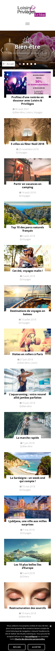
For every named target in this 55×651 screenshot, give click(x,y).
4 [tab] (31, 64)
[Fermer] (51, 627)
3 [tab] (27, 64)
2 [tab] (24, 64)
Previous (1, 54)
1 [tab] (20, 64)
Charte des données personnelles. (30, 640)
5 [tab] (35, 64)
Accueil (10, 63)
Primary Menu (27, 23)
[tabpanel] (27, 54)
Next (53, 54)
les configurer (31, 637)
